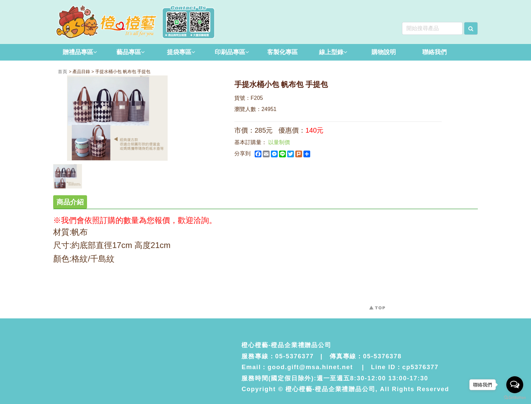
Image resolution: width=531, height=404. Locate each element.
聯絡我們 (434, 52)
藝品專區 (130, 52)
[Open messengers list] (514, 384)
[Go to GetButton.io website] (515, 397)
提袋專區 (181, 52)
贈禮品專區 (80, 52)
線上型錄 (333, 52)
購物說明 (383, 52)
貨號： (242, 98)
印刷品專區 (232, 52)
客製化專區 (282, 52)
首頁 (63, 71)
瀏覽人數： (247, 109)
